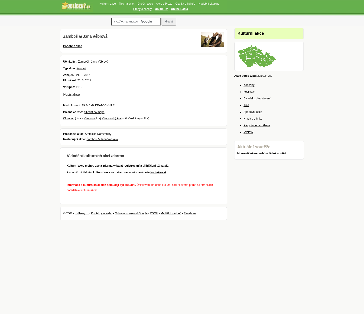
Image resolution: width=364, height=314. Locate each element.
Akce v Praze (164, 3)
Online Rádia (179, 9)
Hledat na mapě (94, 112)
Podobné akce (72, 46)
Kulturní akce (108, 3)
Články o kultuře (185, 3)
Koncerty (249, 85)
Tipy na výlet (126, 3)
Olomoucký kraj (112, 118)
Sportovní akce (253, 112)
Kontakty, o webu (101, 213)
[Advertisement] (258, 237)
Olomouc (68, 118)
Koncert (81, 68)
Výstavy (248, 132)
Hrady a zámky (142, 9)
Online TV (161, 9)
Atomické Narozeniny (98, 134)
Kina (246, 105)
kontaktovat (158, 172)
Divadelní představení (257, 98)
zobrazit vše (264, 75)
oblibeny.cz (82, 213)
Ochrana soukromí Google (131, 213)
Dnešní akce (145, 3)
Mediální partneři (171, 213)
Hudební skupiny (208, 3)
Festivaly (249, 91)
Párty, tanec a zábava (257, 125)
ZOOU (154, 213)
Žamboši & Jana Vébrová (102, 139)
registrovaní (132, 165)
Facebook (190, 213)
